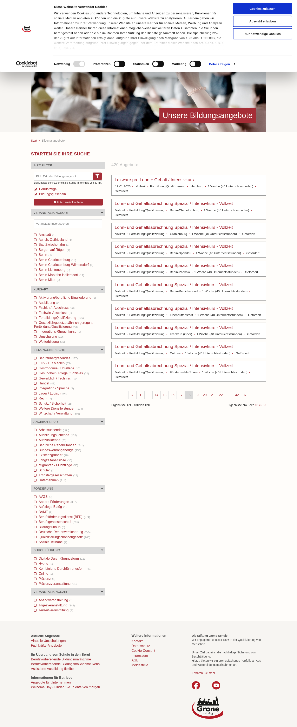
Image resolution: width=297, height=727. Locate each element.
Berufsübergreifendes (58, 358)
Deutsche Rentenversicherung (64, 532)
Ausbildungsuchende (57, 435)
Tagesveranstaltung (56, 605)
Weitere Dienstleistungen (60, 408)
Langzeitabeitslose (55, 460)
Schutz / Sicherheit (55, 403)
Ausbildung (49, 302)
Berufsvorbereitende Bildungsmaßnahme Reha (65, 664)
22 (221, 395)
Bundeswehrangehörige (59, 450)
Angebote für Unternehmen (51, 682)
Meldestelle (140, 665)
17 (181, 395)
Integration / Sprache (56, 388)
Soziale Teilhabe (52, 542)
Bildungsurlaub (51, 527)
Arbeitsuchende (53, 430)
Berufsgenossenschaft (58, 522)
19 (197, 395)
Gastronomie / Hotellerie (59, 368)
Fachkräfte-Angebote (46, 645)
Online (45, 573)
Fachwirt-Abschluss (55, 313)
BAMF (45, 512)
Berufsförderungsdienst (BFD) (64, 517)
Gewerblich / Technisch (58, 378)
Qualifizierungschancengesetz (64, 537)
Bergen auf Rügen (54, 249)
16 (172, 395)
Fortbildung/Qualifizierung (61, 317)
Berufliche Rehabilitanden (61, 445)
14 (156, 395)
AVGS (45, 496)
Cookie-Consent (143, 650)
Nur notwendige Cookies (262, 35)
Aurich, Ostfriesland (55, 239)
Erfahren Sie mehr (203, 673)
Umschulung (51, 336)
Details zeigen (219, 66)
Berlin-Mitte (49, 280)
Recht (45, 398)
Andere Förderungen (57, 502)
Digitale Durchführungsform (62, 558)
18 (189, 395)
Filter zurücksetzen (68, 202)
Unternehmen (52, 480)
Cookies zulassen (263, 10)
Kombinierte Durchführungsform (64, 568)
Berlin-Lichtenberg (54, 269)
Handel (46, 383)
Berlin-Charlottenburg (57, 260)
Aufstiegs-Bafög (52, 507)
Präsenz (46, 578)
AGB (135, 660)
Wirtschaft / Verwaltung (59, 413)
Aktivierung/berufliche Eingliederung (67, 297)
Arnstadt (46, 234)
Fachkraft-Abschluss (56, 307)
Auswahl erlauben (262, 23)
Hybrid (45, 563)
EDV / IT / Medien (54, 363)
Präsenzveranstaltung (57, 583)
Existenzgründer (53, 455)
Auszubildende (52, 440)
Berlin (45, 254)
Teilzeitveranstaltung (55, 610)
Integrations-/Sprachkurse (59, 331)
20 (205, 395)
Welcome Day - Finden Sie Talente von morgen (65, 687)
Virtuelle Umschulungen (48, 640)
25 (260, 405)
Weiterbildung (51, 341)
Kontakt (137, 641)
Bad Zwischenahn (54, 244)
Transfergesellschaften (58, 475)
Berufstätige (47, 189)
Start (34, 140)
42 (237, 395)
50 (264, 405)
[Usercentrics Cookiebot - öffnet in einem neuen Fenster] (27, 66)
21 (213, 395)
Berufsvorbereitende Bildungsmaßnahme (61, 659)
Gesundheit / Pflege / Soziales (63, 373)
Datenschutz (141, 646)
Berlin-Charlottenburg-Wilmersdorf (65, 265)
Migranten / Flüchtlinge (58, 465)
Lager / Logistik (52, 393)
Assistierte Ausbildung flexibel (52, 669)
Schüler (46, 470)
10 (256, 405)
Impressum (140, 655)
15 (164, 395)
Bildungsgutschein (52, 194)
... (148, 395)
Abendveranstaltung (55, 600)
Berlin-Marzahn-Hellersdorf (61, 275)
